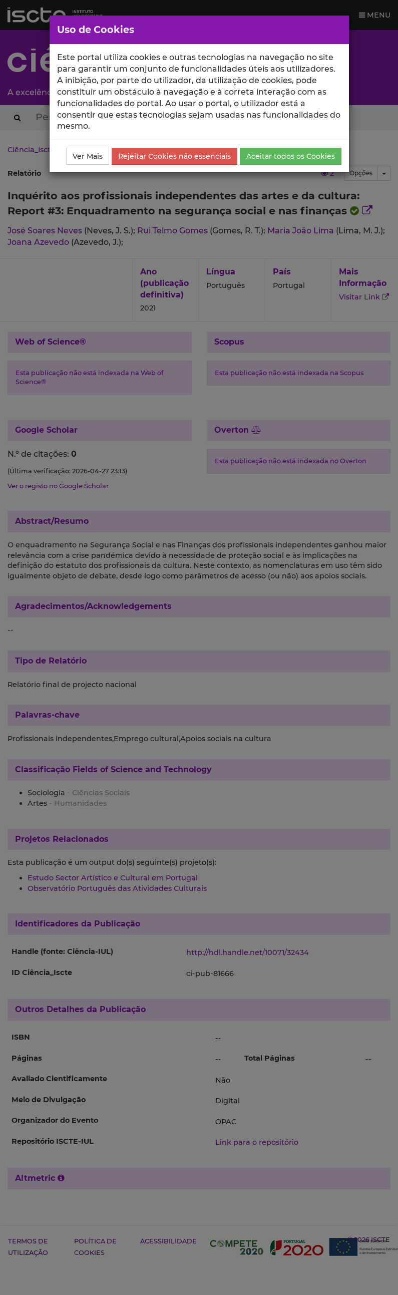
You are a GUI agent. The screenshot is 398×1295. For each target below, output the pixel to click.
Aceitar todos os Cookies (290, 156)
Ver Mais (88, 156)
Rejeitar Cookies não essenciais (174, 156)
